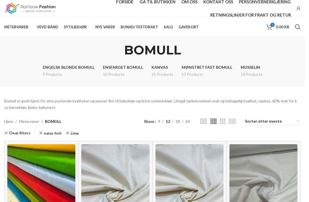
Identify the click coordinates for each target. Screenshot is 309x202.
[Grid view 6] (232, 121)
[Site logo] (29, 8)
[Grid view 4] (213, 121)
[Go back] (117, 50)
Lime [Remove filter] (75, 133)
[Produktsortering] (272, 121)
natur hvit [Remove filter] (53, 133)
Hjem (8, 121)
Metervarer (29, 121)
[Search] (297, 27)
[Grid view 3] (222, 121)
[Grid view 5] (203, 121)
